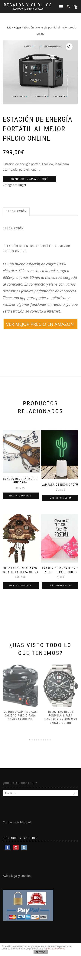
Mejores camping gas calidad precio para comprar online (20, 715)
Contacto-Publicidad (17, 822)
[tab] (16, 211)
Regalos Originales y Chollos (28, 8)
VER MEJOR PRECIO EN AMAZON (40, 324)
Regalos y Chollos (28, 5)
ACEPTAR (40, 952)
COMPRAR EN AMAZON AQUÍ (29, 179)
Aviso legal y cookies (17, 876)
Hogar (17, 27)
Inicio (8, 27)
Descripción (16, 211)
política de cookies (55, 948)
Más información (20, 496)
